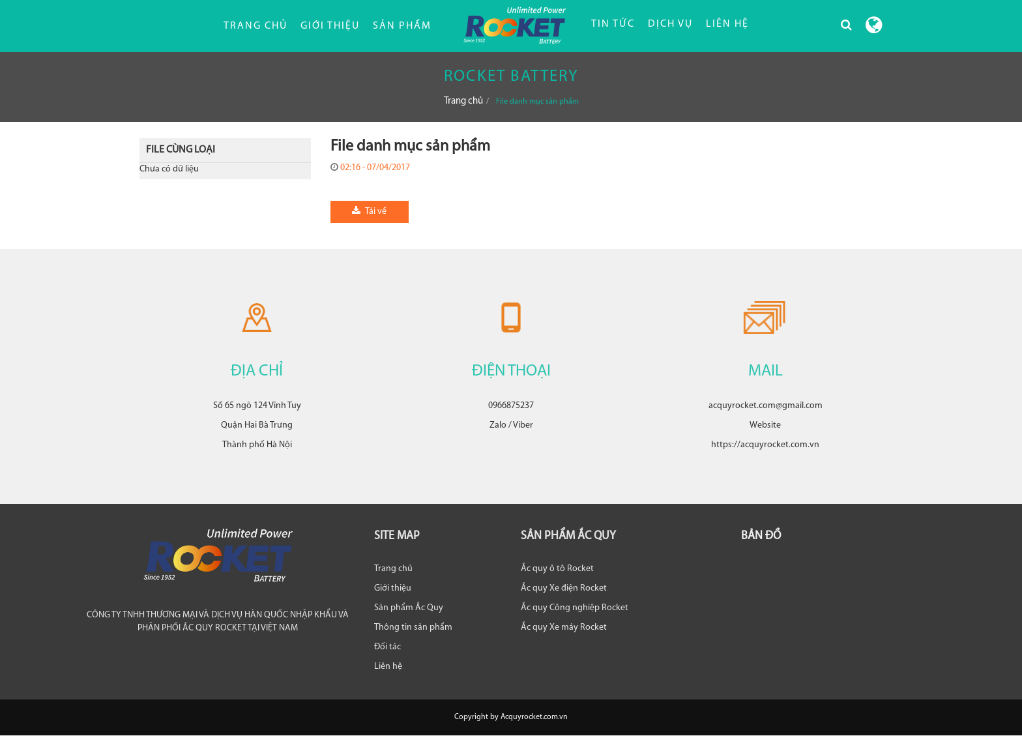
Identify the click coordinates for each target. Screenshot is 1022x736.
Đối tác (387, 647)
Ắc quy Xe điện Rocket (564, 588)
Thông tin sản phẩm (413, 627)
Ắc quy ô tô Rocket (557, 569)
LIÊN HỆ (727, 24)
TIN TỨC (613, 24)
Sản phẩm (402, 26)
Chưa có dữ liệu (169, 169)
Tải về (369, 211)
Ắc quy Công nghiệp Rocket (574, 608)
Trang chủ (255, 26)
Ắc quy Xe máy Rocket (564, 627)
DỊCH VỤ (670, 24)
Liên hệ (388, 666)
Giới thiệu (330, 26)
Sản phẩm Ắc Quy (408, 608)
